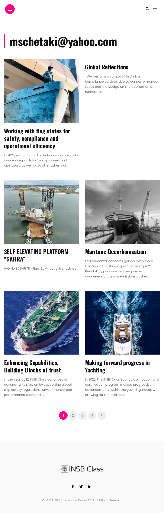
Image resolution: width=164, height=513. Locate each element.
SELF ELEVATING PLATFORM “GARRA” (36, 255)
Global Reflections (106, 67)
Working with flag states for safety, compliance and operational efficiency (37, 138)
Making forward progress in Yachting (117, 366)
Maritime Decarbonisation (116, 251)
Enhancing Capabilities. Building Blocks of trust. (33, 366)
